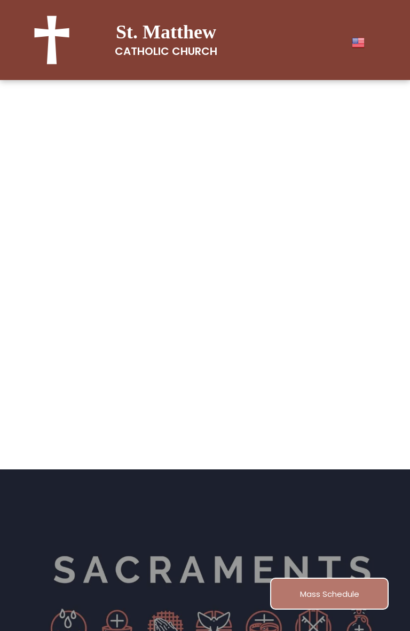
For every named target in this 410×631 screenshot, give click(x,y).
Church (194, 51)
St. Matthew (166, 32)
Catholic (142, 51)
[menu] (386, 238)
